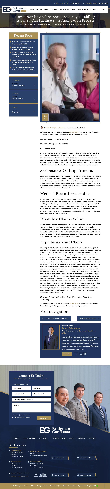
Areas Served (29, 438)
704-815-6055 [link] (73, 132)
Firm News (62, 128)
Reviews (95, 9)
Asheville (55, 9)
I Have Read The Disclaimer (23, 417)
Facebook (76, 354)
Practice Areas (58, 438)
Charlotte (47, 9)
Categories (15, 83)
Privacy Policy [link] (72, 485)
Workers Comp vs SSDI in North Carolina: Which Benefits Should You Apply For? (24, 55)
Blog (84, 9)
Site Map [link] (63, 485)
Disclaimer (16, 415)
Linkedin (80, 354)
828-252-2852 (103, 3)
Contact (102, 9)
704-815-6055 (74, 3)
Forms (89, 9)
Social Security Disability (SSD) (70, 9)
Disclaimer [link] (54, 485)
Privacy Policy (25, 415)
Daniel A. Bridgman (51, 128)
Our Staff (39, 9)
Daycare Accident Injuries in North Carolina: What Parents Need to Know (24, 62)
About (32, 9)
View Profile (66, 354)
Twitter (85, 354)
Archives (14, 96)
